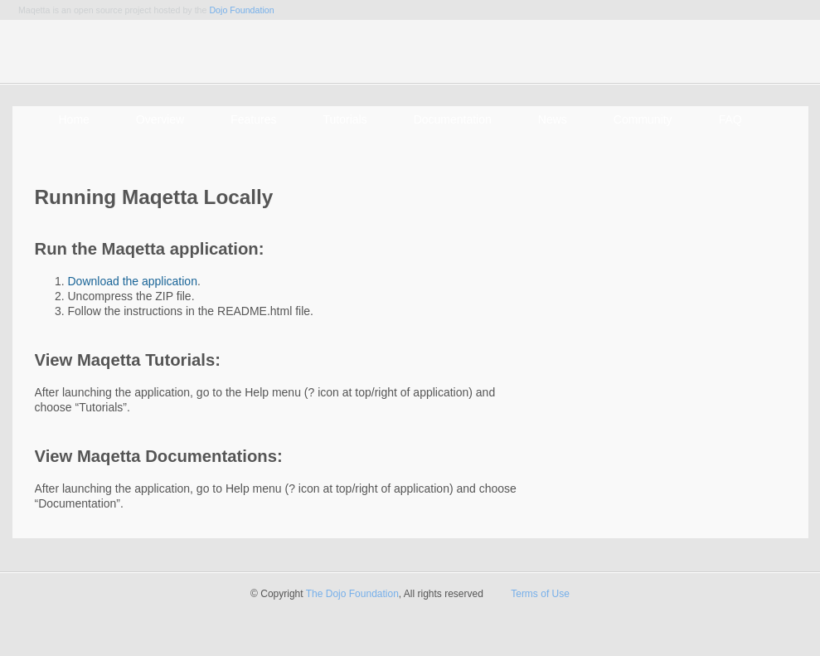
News (552, 119)
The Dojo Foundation (352, 594)
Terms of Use (540, 594)
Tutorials (344, 119)
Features (253, 119)
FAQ (730, 119)
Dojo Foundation (241, 10)
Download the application (132, 281)
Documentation (453, 119)
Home (74, 119)
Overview (160, 119)
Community (643, 119)
